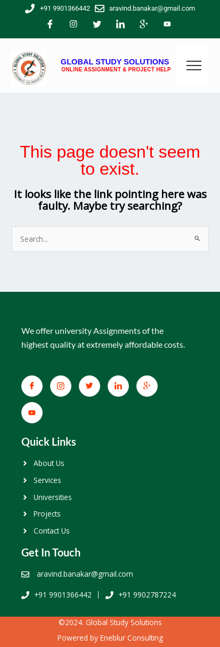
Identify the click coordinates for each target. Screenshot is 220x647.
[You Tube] (167, 25)
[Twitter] (97, 25)
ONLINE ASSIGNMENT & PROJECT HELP (116, 69)
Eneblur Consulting (131, 638)
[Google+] (144, 25)
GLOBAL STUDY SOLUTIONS (115, 62)
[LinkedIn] (120, 25)
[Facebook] (50, 25)
